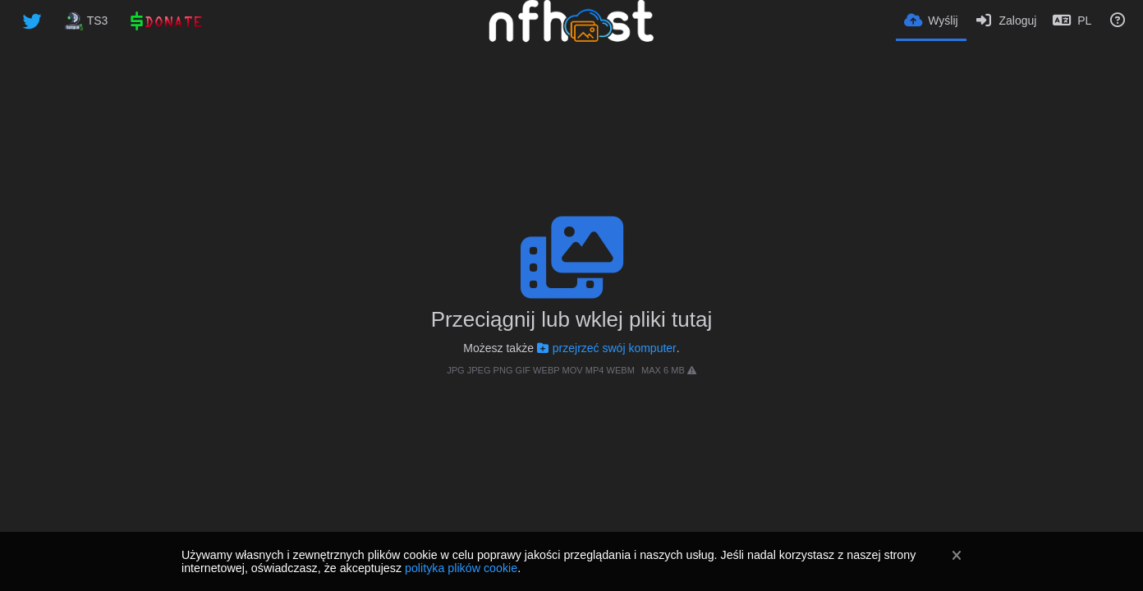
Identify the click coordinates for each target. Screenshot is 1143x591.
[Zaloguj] (1006, 20)
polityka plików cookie (461, 568)
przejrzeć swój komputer (607, 348)
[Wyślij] (931, 19)
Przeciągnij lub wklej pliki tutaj (571, 319)
